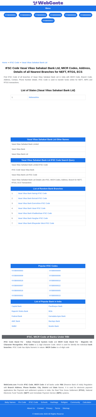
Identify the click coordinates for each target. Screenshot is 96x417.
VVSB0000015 (54, 296)
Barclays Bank (54, 321)
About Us (31, 408)
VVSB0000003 (17, 271)
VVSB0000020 (70, 15)
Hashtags (54, 402)
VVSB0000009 (54, 271)
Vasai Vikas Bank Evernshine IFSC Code (34, 203)
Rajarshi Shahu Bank (20, 311)
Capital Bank (17, 306)
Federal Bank (17, 316)
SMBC (14, 326)
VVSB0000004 (85, 15)
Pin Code (22, 402)
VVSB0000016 (17, 291)
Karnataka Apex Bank (57, 316)
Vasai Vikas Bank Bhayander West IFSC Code (36, 223)
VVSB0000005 (54, 291)
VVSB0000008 (55, 15)
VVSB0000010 (54, 281)
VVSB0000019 (25, 15)
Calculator (87, 402)
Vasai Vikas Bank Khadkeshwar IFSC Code (35, 213)
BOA (50, 311)
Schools (44, 402)
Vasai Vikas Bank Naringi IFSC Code (32, 193)
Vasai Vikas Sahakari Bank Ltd (34, 62)
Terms (57, 408)
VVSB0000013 (40, 15)
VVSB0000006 (54, 276)
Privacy (49, 408)
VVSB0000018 (17, 281)
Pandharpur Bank (55, 306)
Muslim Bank (54, 326)
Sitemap (66, 408)
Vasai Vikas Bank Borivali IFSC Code (32, 198)
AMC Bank (16, 321)
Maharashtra (34, 97)
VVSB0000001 (10, 15)
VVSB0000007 (17, 286)
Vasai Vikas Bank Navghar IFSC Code (33, 218)
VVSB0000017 (48, 21)
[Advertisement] (48, 40)
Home (4, 62)
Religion (64, 402)
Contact (40, 408)
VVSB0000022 (54, 286)
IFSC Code (14, 62)
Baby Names (10, 402)
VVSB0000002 (17, 296)
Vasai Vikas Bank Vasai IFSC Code (31, 208)
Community (75, 402)
